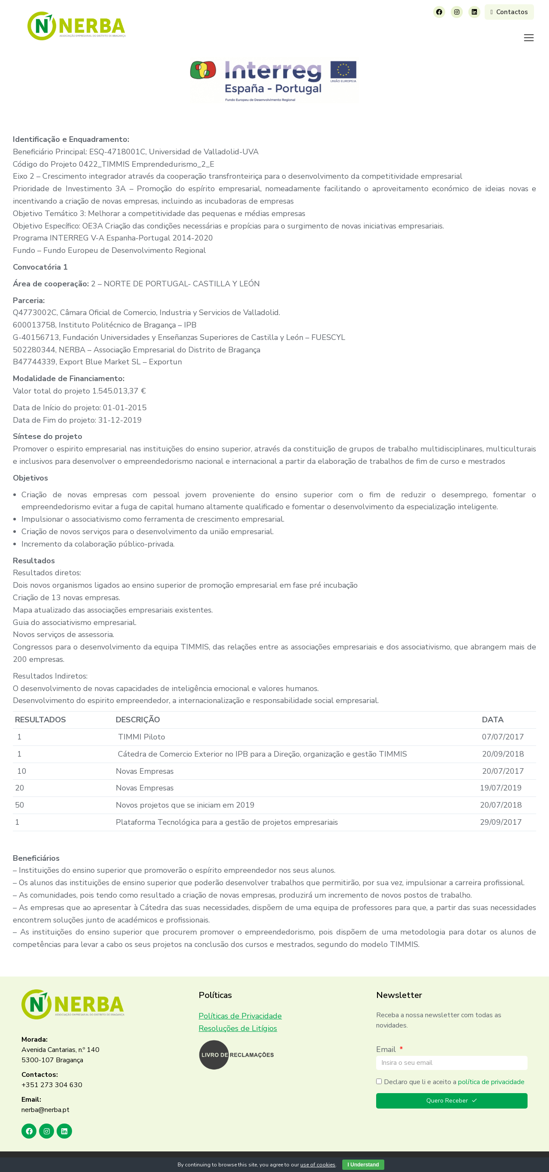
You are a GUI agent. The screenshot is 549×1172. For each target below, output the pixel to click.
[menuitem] (216, 32)
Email (387, 1039)
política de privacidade (491, 1071)
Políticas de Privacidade (240, 1005)
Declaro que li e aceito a (454, 1071)
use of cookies (317, 1164)
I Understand (363, 1165)
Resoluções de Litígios (238, 1018)
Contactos (509, 12)
